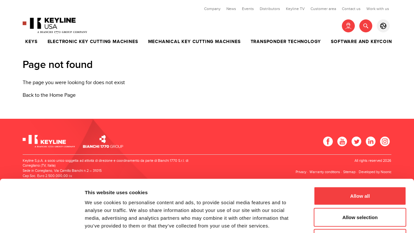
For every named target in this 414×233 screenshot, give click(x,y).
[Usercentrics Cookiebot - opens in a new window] (42, 220)
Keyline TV (295, 8)
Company (212, 8)
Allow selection (359, 169)
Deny (360, 190)
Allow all (360, 148)
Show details (339, 220)
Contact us (351, 8)
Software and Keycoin (361, 41)
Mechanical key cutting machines (194, 41)
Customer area (323, 8)
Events (248, 8)
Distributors (270, 8)
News (231, 8)
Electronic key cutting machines (93, 41)
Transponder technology (286, 41)
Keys (31, 41)
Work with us (377, 8)
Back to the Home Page (49, 95)
